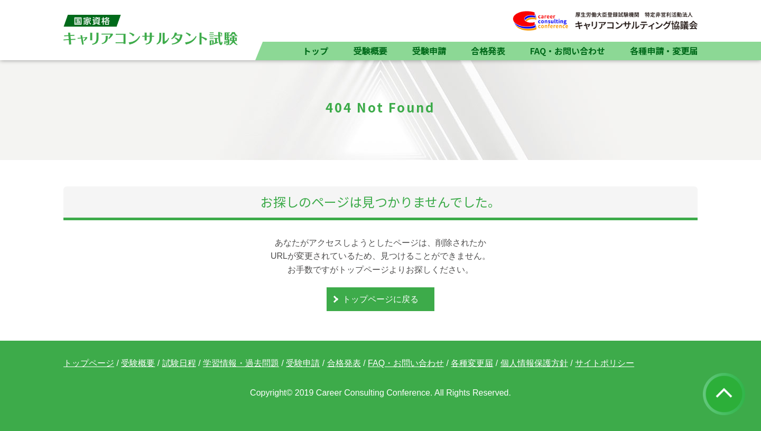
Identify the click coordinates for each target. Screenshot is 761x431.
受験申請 (429, 50)
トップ (315, 50)
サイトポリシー (604, 363)
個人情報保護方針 (534, 363)
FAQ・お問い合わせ (567, 50)
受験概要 (370, 50)
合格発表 (488, 50)
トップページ (88, 363)
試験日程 (179, 363)
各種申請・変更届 (664, 50)
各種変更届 (472, 363)
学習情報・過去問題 (241, 363)
